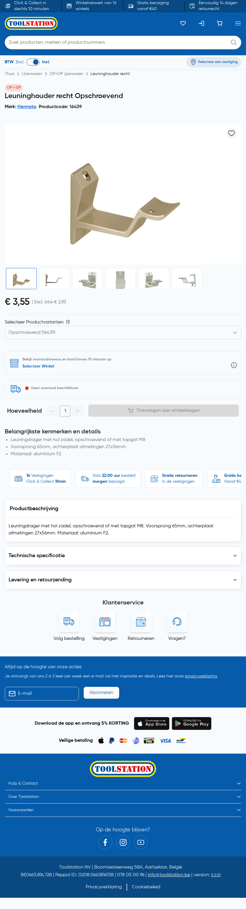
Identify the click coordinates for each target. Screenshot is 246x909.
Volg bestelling (69, 638)
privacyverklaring (201, 676)
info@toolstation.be (169, 875)
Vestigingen (105, 638)
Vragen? (177, 638)
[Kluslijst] (183, 23)
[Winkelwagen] (219, 23)
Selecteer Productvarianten (37, 322)
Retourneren (141, 638)
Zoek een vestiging (40, 366)
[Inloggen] (201, 23)
